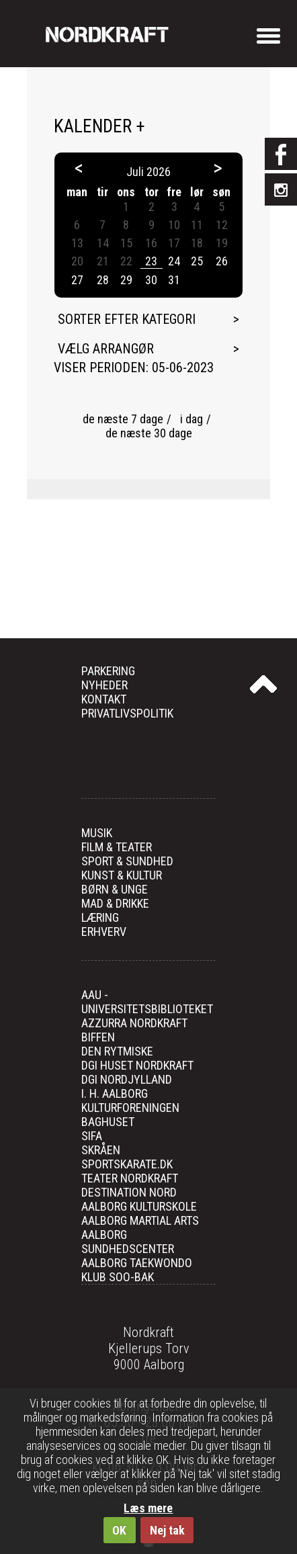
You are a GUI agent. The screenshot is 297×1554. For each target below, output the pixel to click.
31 (174, 280)
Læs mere (148, 1508)
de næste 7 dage (123, 419)
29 (126, 280)
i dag (191, 419)
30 (151, 280)
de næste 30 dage (148, 433)
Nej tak (167, 1530)
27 (77, 280)
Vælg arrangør (106, 349)
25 (197, 261)
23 (151, 261)
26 (222, 261)
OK (119, 1530)
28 (103, 280)
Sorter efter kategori (127, 319)
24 (174, 261)
